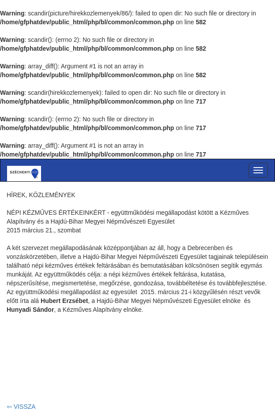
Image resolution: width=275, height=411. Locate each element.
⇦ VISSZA (21, 406)
